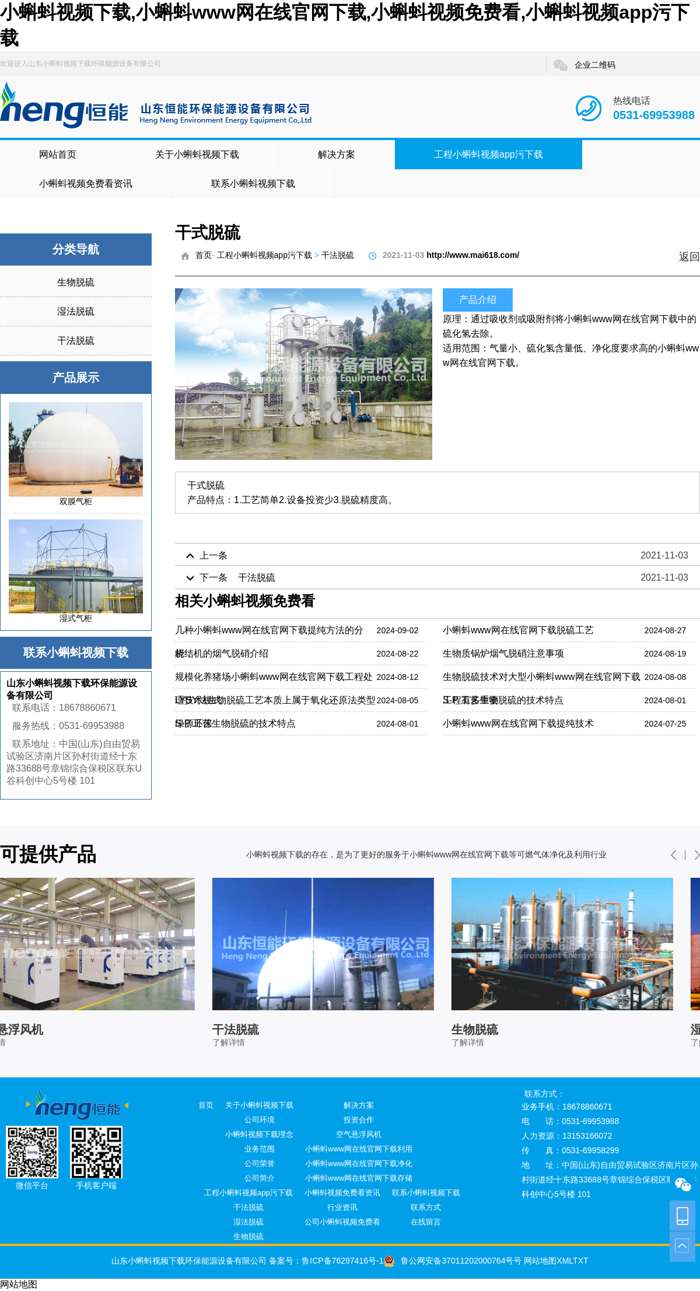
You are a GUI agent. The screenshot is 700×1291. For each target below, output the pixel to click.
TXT (580, 1260)
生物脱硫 (75, 282)
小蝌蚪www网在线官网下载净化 (358, 1163)
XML (564, 1260)
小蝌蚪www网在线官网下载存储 (358, 1178)
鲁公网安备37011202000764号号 (452, 1260)
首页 (203, 255)
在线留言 (426, 1221)
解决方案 (336, 154)
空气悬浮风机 (359, 1134)
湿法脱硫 (75, 311)
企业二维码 (583, 65)
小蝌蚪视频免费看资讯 (85, 184)
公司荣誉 (259, 1163)
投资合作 (359, 1119)
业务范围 (259, 1149)
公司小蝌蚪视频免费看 (342, 1221)
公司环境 (259, 1119)
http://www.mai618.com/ (472, 255)
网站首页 (57, 154)
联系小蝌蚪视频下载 (253, 184)
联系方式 (426, 1207)
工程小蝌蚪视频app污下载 (488, 154)
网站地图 (539, 1260)
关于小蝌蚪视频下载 (197, 154)
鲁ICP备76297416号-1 (342, 1260)
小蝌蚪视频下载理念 (259, 1134)
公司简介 (259, 1178)
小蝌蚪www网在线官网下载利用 (358, 1149)
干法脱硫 (75, 341)
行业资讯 (342, 1207)
